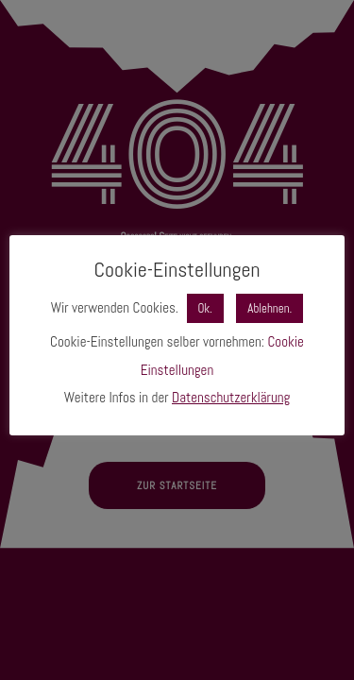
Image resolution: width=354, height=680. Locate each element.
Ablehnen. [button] (269, 308)
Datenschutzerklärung (231, 397)
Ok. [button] (205, 308)
